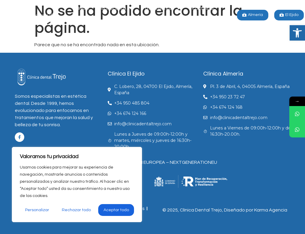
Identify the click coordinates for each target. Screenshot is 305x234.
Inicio (83, 8)
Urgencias (146, 22)
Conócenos (116, 8)
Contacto (203, 8)
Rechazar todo (76, 210)
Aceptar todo (116, 210)
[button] (297, 33)
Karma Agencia (270, 210)
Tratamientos (162, 8)
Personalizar (37, 210)
